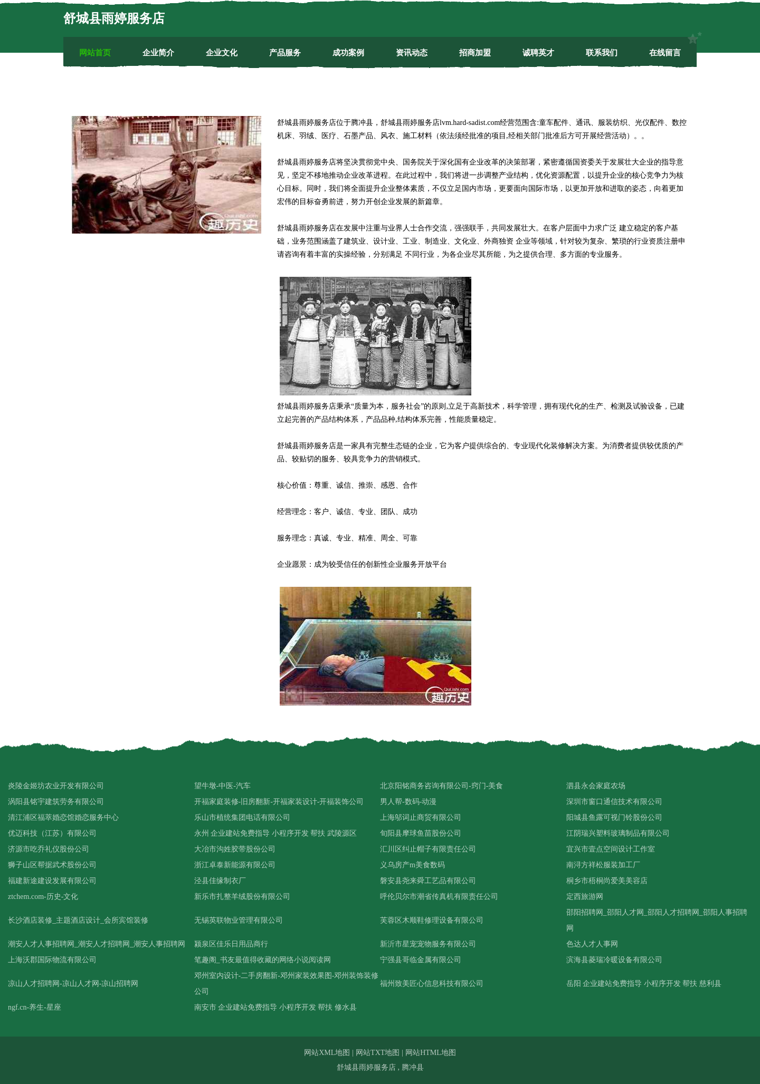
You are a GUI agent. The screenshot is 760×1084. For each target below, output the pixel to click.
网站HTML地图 (430, 1053)
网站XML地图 (327, 1053)
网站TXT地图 (378, 1053)
